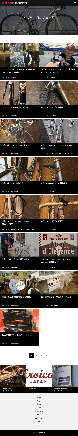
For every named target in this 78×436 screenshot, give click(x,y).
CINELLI (53, 192)
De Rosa (14, 116)
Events (13, 78)
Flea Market (15, 305)
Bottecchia (14, 154)
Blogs (39, 401)
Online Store (39, 418)
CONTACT (39, 414)
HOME (39, 397)
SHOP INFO (39, 411)
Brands (39, 404)
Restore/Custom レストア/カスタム (62, 154)
